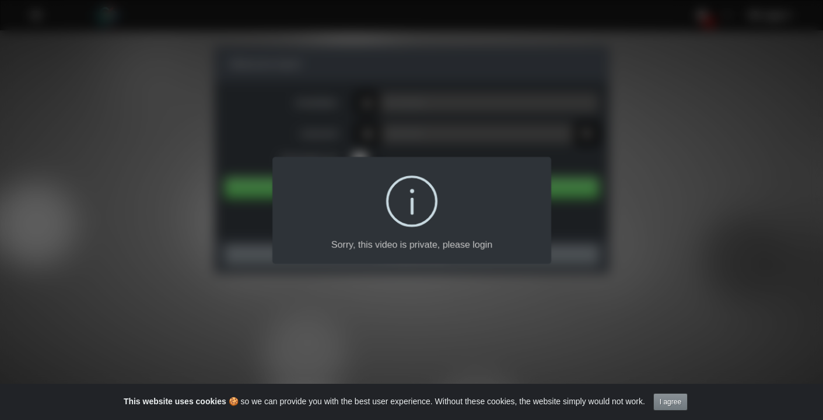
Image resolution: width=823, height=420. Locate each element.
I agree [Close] (670, 402)
